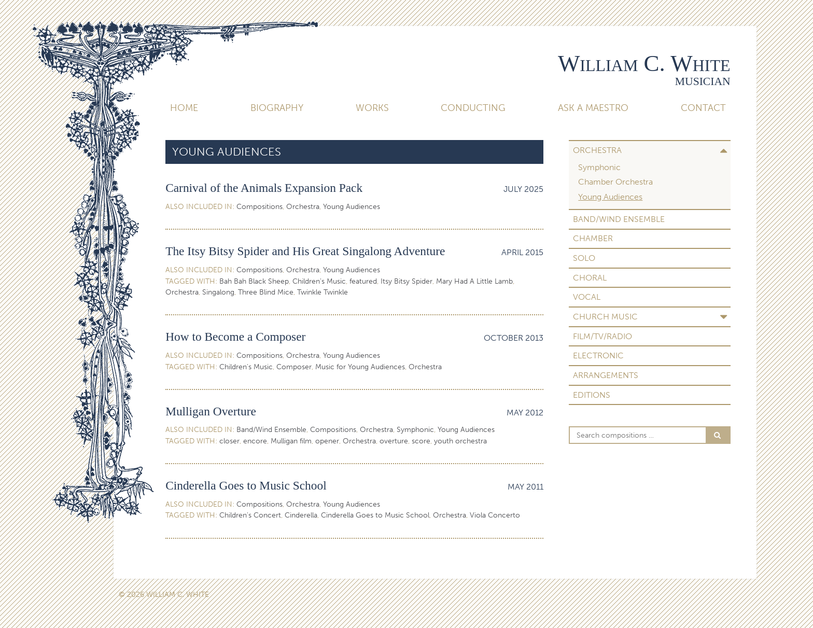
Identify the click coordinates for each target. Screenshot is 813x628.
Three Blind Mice (265, 292)
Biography (276, 108)
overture (394, 441)
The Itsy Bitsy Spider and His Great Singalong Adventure (305, 251)
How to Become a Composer (235, 336)
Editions (591, 395)
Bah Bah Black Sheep (254, 281)
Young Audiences (610, 197)
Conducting (473, 108)
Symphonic (599, 167)
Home (184, 108)
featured (363, 281)
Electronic (598, 355)
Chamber (593, 238)
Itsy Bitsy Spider (406, 281)
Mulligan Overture (210, 411)
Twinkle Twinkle (322, 292)
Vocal (586, 297)
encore (255, 441)
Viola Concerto (495, 515)
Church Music (605, 317)
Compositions (259, 206)
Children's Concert (250, 515)
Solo (584, 258)
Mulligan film (291, 441)
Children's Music (319, 281)
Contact (703, 108)
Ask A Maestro (593, 108)
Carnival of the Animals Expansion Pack (263, 187)
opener (327, 441)
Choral (590, 278)
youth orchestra (460, 441)
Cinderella (301, 515)
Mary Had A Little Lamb (474, 281)
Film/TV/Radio (602, 336)
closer (229, 441)
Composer (294, 366)
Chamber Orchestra (615, 182)
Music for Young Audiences (360, 366)
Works (372, 108)
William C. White (644, 63)
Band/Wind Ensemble (619, 219)
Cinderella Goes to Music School (246, 485)
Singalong (218, 292)
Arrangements (605, 375)
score (421, 441)
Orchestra (597, 150)
